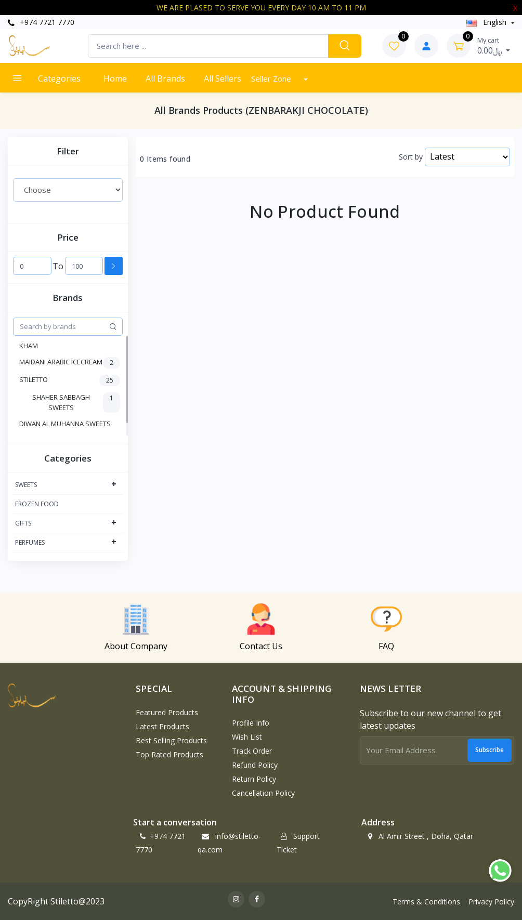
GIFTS (23, 523)
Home (115, 78)
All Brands (165, 78)
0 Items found (165, 159)
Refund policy (255, 765)
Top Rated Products (169, 754)
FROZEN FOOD (37, 504)
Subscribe (489, 749)
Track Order (252, 751)
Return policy (254, 779)
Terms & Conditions (426, 901)
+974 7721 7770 (41, 22)
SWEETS (26, 484)
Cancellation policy (263, 793)
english (487, 22)
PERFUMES (30, 542)
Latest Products (162, 726)
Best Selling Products (171, 740)
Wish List (247, 737)
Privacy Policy (491, 901)
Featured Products (167, 712)
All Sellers (222, 78)
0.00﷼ (494, 45)
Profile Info (250, 723)
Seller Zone (272, 78)
